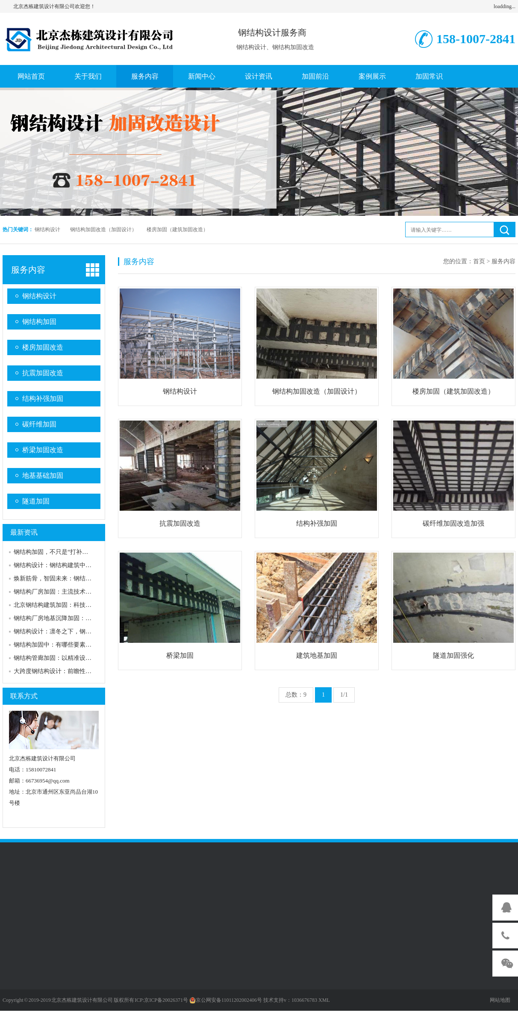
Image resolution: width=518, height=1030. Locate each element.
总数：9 (295, 695)
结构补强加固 (42, 398)
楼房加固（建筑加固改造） (177, 229)
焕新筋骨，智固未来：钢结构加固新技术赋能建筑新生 (85, 578)
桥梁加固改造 (42, 449)
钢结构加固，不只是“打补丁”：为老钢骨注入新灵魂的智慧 (91, 552)
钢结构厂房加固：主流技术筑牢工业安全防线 (73, 592)
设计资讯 (258, 76)
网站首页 (31, 76)
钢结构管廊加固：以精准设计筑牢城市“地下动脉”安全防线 (91, 658)
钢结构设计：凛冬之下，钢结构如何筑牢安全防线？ (82, 631)
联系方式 (24, 696)
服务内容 (145, 76)
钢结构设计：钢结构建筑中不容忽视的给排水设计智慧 (85, 565)
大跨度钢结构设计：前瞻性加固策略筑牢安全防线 (79, 671)
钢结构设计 (47, 229)
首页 (479, 261)
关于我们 (88, 76)
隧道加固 (36, 501)
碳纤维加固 (39, 424)
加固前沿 (315, 76)
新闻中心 (201, 76)
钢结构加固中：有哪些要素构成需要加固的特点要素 (82, 645)
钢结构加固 (39, 321)
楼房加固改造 (42, 347)
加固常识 (429, 76)
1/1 (344, 695)
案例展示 (372, 76)
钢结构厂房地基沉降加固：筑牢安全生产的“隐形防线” (85, 618)
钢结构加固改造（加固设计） (103, 229)
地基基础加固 (42, 475)
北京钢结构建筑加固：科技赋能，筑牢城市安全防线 (82, 605)
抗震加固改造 (42, 373)
